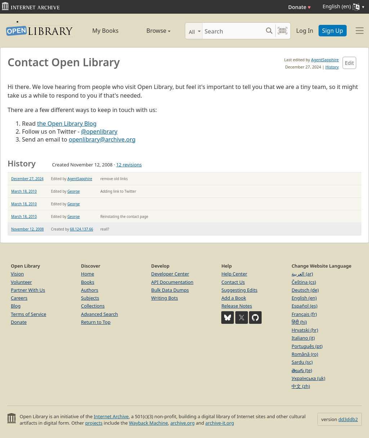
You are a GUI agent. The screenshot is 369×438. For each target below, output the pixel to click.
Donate (299, 7)
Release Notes (236, 306)
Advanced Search (99, 314)
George (73, 191)
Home (87, 274)
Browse (151, 31)
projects (93, 423)
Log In (304, 31)
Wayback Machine (148, 423)
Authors (89, 290)
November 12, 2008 (27, 229)
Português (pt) (307, 346)
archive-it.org (219, 423)
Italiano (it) (303, 338)
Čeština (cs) (304, 282)
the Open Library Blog (67, 124)
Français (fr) (304, 314)
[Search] (233, 31)
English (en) (304, 298)
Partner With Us (28, 290)
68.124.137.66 (81, 229)
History (332, 67)
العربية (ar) (302, 274)
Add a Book (233, 298)
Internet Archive (111, 416)
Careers (19, 298)
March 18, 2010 (24, 191)
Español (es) (304, 306)
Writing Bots (164, 298)
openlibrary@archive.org (102, 139)
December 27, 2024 (27, 178)
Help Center (234, 274)
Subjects (90, 298)
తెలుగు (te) (302, 370)
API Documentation (172, 282)
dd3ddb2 (348, 419)
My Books (105, 31)
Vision (17, 274)
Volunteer (21, 282)
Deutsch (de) (305, 290)
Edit (349, 62)
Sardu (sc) (302, 362)
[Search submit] (269, 31)
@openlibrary (99, 131)
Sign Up (332, 31)
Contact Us (233, 282)
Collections (93, 306)
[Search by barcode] (282, 31)
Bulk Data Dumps (170, 290)
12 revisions (129, 164)
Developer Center (170, 274)
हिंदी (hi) (299, 322)
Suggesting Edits (239, 290)
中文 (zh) (301, 386)
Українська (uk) (308, 378)
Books (87, 282)
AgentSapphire (325, 59)
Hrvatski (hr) (305, 330)
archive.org (182, 423)
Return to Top (96, 322)
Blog (16, 306)
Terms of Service (28, 314)
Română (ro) (305, 354)
